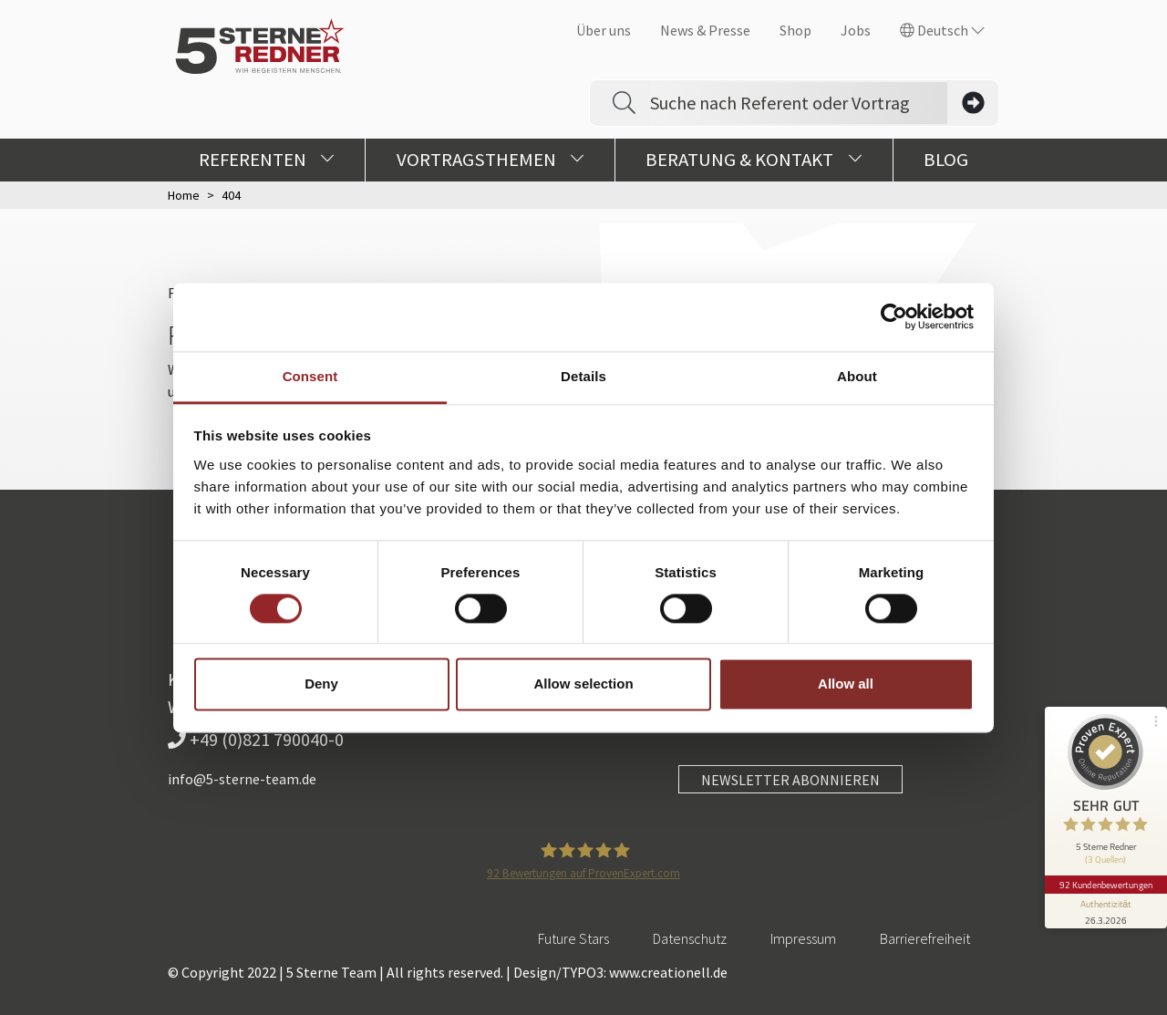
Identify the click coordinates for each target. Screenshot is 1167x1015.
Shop (795, 30)
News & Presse (705, 30)
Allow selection (583, 684)
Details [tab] (583, 376)
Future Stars (573, 938)
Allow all (845, 684)
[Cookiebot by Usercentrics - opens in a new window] (894, 316)
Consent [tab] (310, 376)
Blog (946, 159)
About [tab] (857, 376)
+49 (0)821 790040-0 (256, 739)
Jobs (856, 30)
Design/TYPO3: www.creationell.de (620, 972)
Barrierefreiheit (925, 938)
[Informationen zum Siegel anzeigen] (1105, 902)
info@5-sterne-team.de (242, 779)
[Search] (798, 103)
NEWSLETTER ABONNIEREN (790, 780)
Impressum (803, 938)
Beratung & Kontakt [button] (753, 159)
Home (184, 195)
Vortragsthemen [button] (490, 159)
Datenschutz (690, 938)
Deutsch (942, 30)
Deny (321, 684)
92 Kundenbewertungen (1105, 875)
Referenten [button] (267, 159)
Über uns (603, 30)
